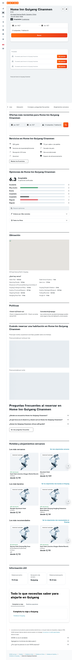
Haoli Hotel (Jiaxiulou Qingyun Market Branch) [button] (24, 474)
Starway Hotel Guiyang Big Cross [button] (20, 546)
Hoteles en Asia (29, 654)
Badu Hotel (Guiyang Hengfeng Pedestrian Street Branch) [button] (53, 509)
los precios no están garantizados (51, 632)
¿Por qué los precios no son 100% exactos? (40, 644)
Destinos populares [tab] (32, 604)
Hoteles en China (39, 654)
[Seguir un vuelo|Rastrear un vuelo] (3, 26)
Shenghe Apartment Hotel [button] (18, 508)
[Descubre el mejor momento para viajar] (3, 30)
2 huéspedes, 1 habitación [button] (20, 30)
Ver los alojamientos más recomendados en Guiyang (55, 521)
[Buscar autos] (3, 17)
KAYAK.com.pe (13, 654)
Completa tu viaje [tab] (17, 604)
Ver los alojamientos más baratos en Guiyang (55, 484)
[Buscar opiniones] (40, 208)
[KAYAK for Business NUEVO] (3, 34)
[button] (3, 3)
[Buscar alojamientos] (3, 13)
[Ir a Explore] (3, 22)
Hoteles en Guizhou (52, 654)
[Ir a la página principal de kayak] (12, 3)
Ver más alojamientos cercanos (59, 449)
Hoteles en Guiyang (19, 616)
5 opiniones (25, 19)
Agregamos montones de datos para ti (40, 641)
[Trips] (3, 39)
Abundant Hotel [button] (45, 472)
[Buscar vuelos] (3, 9)
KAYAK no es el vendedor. (40, 638)
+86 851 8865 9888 (16, 17)
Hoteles (21, 654)
